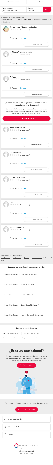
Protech (13, 82)
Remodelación (37, 263)
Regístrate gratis (26, 370)
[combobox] (14, 9)
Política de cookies (26, 458)
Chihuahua (23, 43)
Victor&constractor (17, 132)
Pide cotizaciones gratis (26, 414)
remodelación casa (11, 338)
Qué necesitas (8, 8)
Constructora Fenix (17, 182)
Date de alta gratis (26, 123)
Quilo (12, 207)
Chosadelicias (15, 157)
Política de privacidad (26, 456)
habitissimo (5, 260)
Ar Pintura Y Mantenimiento (21, 57)
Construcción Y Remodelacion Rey (23, 32)
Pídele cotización (36, 49)
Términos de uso (26, 454)
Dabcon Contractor (17, 232)
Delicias (26, 263)
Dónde (30, 8)
